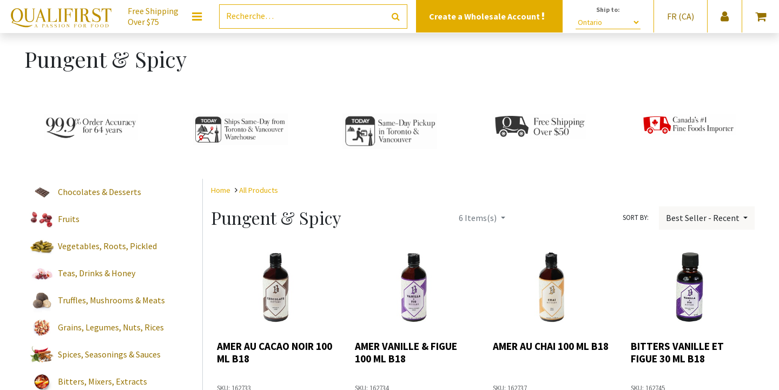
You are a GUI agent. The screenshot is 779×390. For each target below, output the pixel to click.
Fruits (69, 218)
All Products (258, 190)
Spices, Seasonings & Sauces (109, 354)
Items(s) (478, 217)
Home (220, 190)
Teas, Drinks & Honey (96, 273)
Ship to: (608, 9)
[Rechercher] (396, 16)
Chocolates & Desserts (99, 191)
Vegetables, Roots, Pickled (107, 245)
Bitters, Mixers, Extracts (102, 381)
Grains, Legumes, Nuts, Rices (111, 327)
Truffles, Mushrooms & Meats (111, 300)
